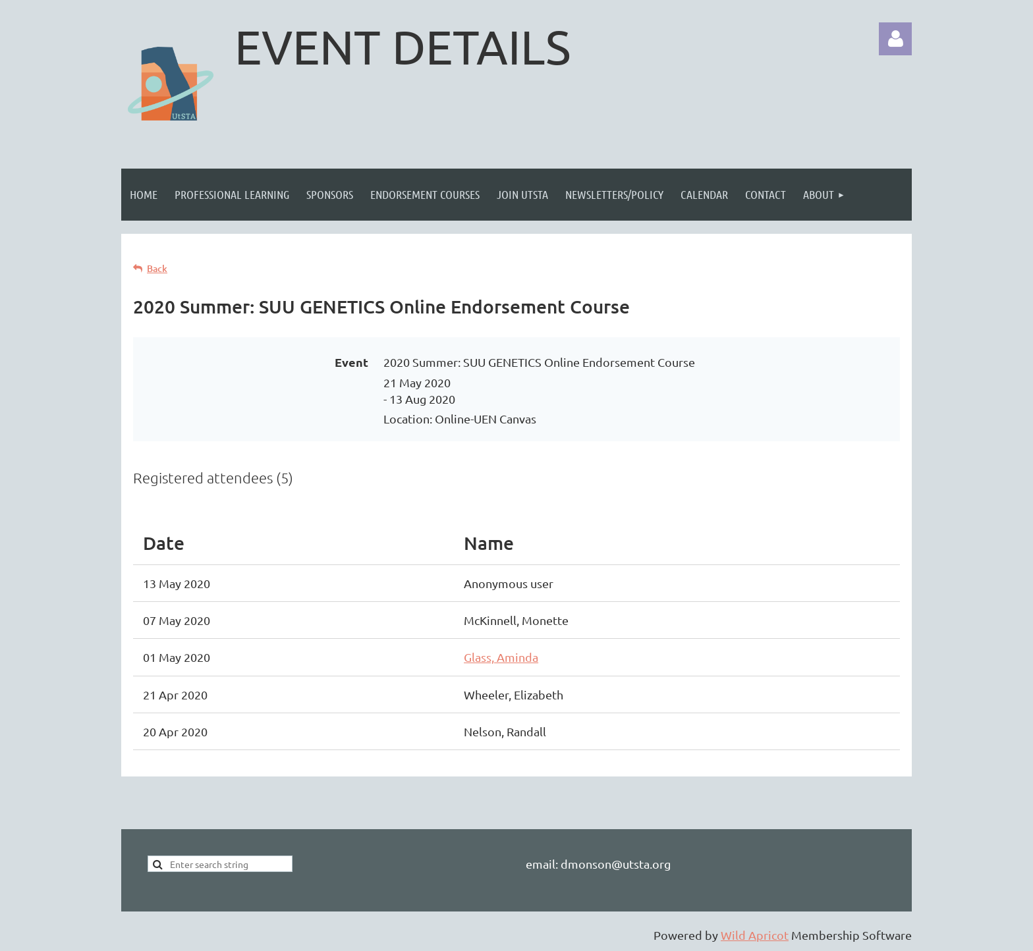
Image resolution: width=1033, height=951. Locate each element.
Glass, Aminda (501, 657)
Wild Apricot (755, 935)
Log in (895, 38)
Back (157, 268)
